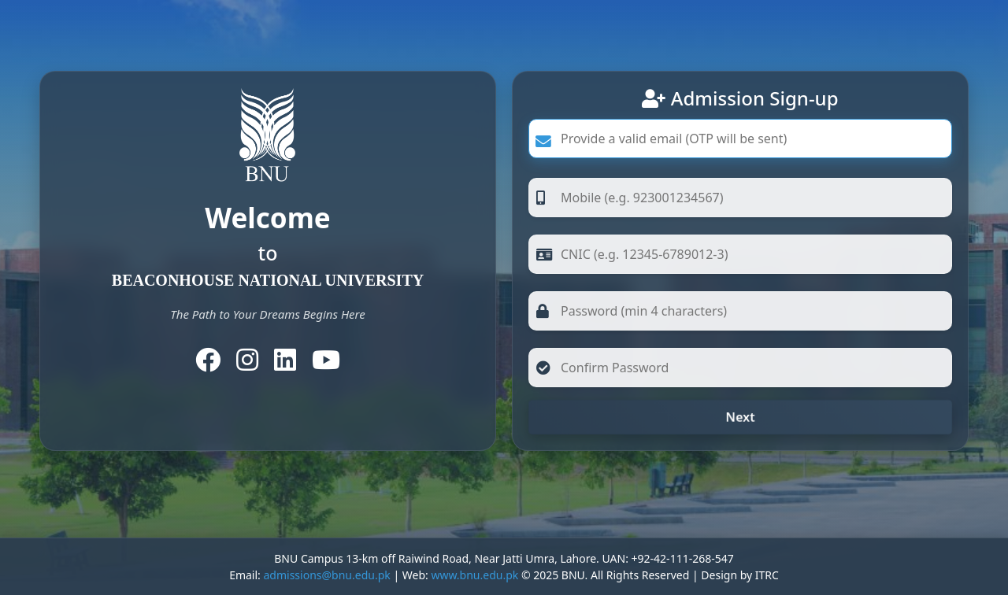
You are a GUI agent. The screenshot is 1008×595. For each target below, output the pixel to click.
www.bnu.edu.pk (474, 574)
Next (739, 417)
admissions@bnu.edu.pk (326, 574)
